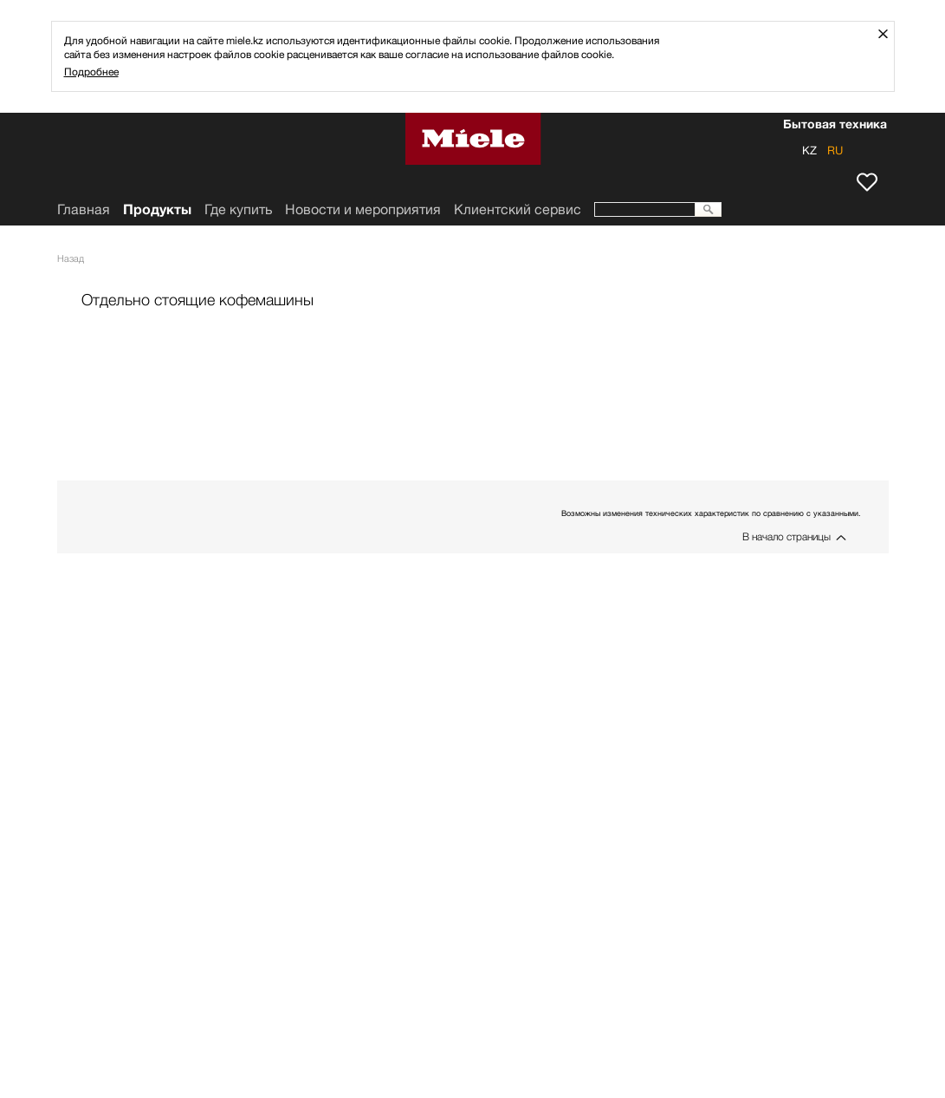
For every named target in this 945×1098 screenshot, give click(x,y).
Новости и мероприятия (363, 209)
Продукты (157, 209)
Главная (83, 209)
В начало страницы (786, 536)
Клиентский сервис (517, 209)
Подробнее (91, 71)
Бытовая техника (835, 126)
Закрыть (889, 33)
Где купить (238, 209)
